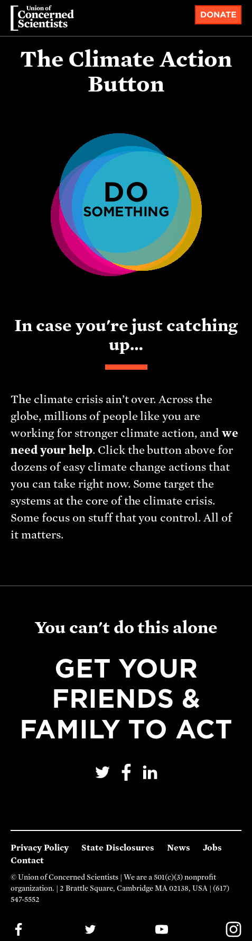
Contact (27, 860)
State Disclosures (117, 848)
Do (126, 198)
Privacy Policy (40, 848)
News (178, 848)
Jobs (212, 848)
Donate (218, 15)
